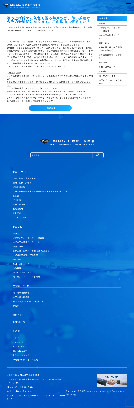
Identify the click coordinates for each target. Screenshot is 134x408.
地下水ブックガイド (22, 272)
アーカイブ (18, 342)
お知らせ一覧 (19, 321)
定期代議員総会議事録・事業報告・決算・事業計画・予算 (40, 191)
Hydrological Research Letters (29, 301)
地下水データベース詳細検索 (26, 276)
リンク (16, 337)
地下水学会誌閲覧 (21, 292)
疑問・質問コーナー (22, 263)
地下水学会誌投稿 (21, 297)
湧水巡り (17, 259)
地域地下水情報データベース (26, 242)
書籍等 (16, 305)
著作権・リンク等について (25, 355)
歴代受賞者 (18, 208)
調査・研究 (18, 246)
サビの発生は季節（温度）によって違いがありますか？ (33, 88)
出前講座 (17, 268)
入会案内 (17, 212)
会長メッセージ (20, 204)
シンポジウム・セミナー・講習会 (28, 237)
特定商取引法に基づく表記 (25, 359)
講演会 (16, 233)
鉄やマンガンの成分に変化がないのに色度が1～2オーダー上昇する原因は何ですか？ (47, 91)
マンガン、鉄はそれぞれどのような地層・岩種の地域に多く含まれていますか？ (44, 94)
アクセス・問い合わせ (23, 217)
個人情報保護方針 (21, 350)
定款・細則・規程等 (22, 182)
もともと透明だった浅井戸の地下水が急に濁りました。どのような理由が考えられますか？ (50, 97)
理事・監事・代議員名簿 (24, 178)
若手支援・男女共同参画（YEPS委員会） (32, 250)
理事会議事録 (19, 186)
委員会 (16, 195)
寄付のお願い (19, 346)
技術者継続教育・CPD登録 (25, 255)
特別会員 (17, 199)
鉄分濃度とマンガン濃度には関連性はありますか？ (31, 100)
